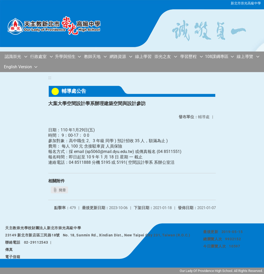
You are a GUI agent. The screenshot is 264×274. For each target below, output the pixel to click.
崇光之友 (162, 56)
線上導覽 (245, 56)
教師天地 (92, 56)
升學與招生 (65, 56)
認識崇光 (13, 56)
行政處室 (38, 56)
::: (49, 77)
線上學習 (143, 56)
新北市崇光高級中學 (246, 3)
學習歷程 (188, 56)
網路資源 (118, 56)
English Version (18, 66)
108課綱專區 (216, 56)
